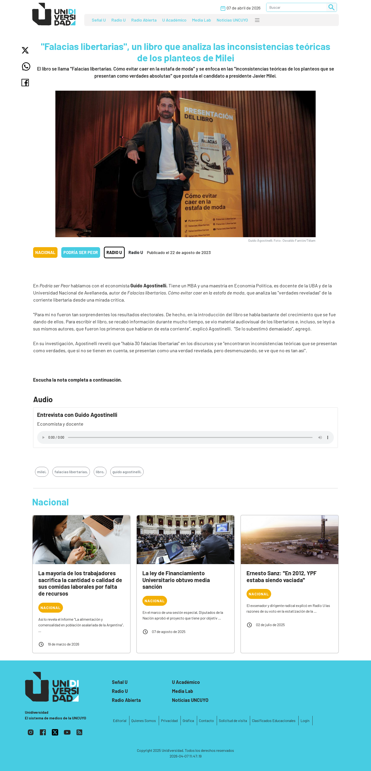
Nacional (45, 252)
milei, (41, 471)
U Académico (174, 19)
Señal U (99, 19)
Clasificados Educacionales (274, 720)
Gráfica (188, 720)
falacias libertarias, (71, 471)
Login (304, 720)
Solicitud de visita (233, 720)
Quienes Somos (143, 720)
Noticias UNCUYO (232, 19)
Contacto (206, 720)
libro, (100, 471)
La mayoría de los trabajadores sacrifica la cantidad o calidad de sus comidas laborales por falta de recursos (80, 583)
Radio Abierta (144, 19)
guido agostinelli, (126, 471)
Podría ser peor (80, 252)
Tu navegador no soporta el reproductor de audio (185, 437)
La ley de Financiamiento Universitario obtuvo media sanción (176, 580)
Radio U (118, 19)
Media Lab (201, 19)
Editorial (119, 720)
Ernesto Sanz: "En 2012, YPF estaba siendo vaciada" (282, 576)
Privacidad (169, 720)
